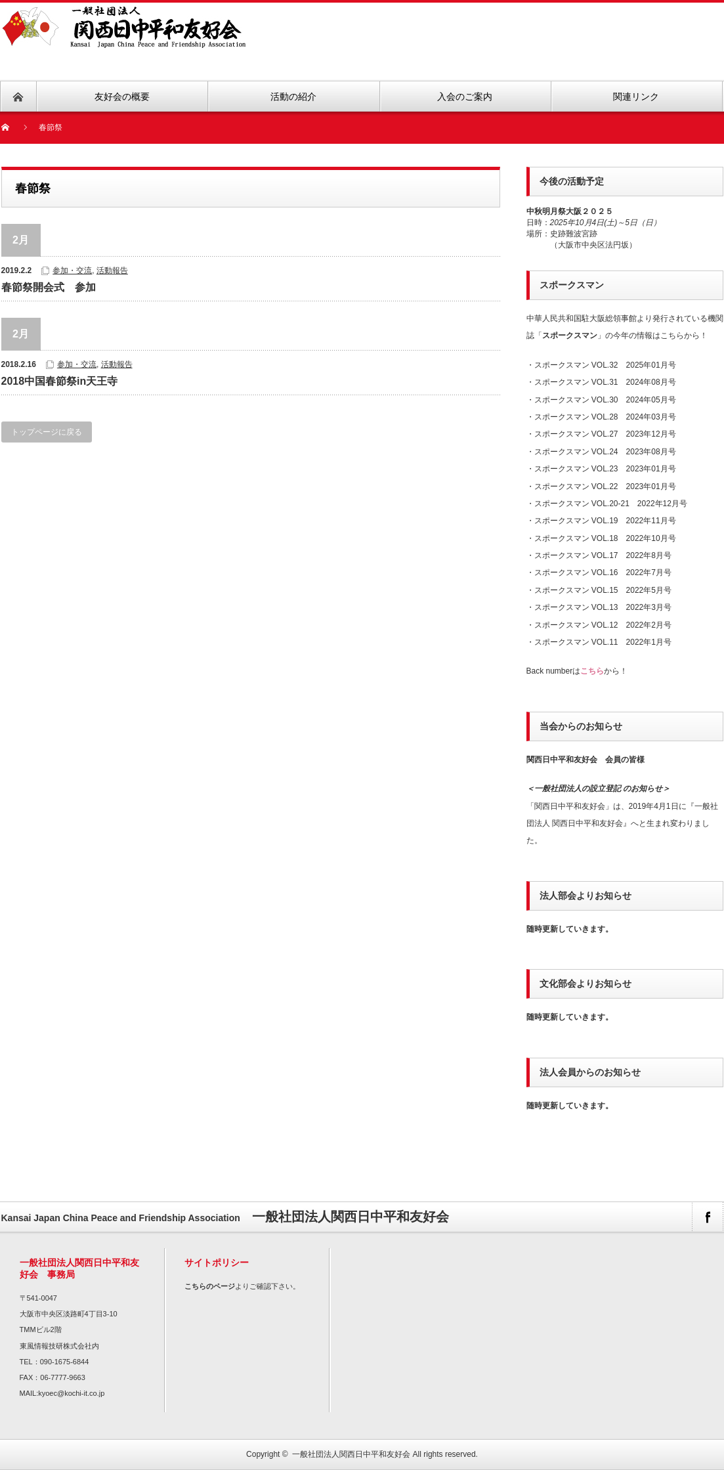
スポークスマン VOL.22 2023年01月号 (605, 486)
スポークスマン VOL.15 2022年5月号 (602, 590)
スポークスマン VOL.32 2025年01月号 (605, 365)
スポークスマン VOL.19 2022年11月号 (605, 520)
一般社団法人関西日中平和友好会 (351, 1454)
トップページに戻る (46, 432)
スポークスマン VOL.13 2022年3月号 (602, 607)
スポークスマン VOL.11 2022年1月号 (602, 642)
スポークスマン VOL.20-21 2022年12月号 (610, 503)
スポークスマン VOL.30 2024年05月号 (605, 399)
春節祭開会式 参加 (48, 287)
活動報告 (112, 270)
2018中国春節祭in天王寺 (59, 381)
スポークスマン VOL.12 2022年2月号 (602, 625)
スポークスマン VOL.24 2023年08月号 (605, 451)
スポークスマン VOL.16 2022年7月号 (602, 572)
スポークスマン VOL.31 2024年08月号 (605, 382)
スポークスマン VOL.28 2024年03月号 (605, 417)
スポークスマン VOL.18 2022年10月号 (605, 538)
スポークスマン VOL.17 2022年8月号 (602, 555)
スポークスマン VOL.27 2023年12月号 (605, 434)
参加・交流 (72, 270)
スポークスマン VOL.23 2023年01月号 (605, 468)
